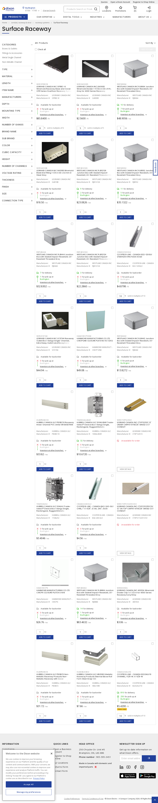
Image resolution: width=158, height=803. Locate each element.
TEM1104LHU (42, 504)
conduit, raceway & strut (21, 22)
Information (10, 743)
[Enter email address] (131, 758)
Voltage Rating (11, 172)
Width (6, 117)
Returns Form (60, 767)
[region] (28, 775)
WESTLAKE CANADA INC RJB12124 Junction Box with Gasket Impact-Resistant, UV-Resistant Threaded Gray (95, 256)
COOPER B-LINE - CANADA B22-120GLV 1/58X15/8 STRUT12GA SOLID (134, 255)
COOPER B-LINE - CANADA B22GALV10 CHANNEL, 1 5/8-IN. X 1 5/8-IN (134, 675)
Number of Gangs (13, 124)
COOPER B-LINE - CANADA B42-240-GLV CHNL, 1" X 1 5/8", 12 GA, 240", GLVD (95, 507)
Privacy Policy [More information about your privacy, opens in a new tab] (39, 778)
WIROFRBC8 (42, 84)
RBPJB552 (121, 168)
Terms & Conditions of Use (92, 799)
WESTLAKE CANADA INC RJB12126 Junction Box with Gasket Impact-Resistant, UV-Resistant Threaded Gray (95, 172)
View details (125, 469)
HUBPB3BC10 (42, 420)
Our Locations (60, 762)
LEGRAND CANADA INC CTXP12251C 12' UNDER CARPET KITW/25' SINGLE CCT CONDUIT (134, 424)
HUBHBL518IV (83, 672)
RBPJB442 (121, 336)
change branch (49, 10)
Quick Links (60, 743)
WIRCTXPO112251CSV (127, 504)
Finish (5, 186)
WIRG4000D (82, 84)
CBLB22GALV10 (124, 672)
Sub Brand (8, 138)
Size (4, 193)
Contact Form (60, 771)
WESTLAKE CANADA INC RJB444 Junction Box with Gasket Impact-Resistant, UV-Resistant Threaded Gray (54, 256)
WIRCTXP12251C (124, 420)
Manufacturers (122, 16)
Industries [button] (96, 16)
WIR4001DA (122, 588)
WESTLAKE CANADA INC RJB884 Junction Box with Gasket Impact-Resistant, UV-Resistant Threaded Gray (95, 592)
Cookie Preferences (72, 799)
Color (6, 145)
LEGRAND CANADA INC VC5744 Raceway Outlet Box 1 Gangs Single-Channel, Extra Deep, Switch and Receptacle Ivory (55, 341)
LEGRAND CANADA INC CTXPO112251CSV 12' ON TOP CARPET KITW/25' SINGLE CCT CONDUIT (135, 508)
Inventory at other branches (52, 114)
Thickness (8, 179)
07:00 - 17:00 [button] (31, 10)
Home (4, 22)
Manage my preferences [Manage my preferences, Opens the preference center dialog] (29, 792)
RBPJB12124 (82, 252)
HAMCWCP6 (42, 588)
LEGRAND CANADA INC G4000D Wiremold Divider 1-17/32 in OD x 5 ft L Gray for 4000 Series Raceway (94, 88)
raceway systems (42, 22)
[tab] (17, 44)
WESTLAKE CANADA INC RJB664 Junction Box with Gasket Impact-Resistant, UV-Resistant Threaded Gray (135, 88)
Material (7, 76)
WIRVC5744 (42, 336)
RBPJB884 (81, 588)
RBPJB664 (121, 84)
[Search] (82, 9)
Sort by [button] (149, 42)
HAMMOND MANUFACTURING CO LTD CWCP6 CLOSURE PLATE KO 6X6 (53, 591)
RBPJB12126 (82, 168)
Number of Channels (14, 166)
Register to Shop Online (143, 2)
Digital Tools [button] (71, 16)
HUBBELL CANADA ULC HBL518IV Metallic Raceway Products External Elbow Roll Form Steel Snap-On (95, 676)
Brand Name (9, 131)
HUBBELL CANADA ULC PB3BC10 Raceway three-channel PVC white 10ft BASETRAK (55, 423)
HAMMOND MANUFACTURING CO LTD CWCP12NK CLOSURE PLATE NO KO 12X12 (95, 339)
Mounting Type (11, 110)
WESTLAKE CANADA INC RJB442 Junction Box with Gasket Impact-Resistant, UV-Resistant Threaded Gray (135, 340)
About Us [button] (143, 16)
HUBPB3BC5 (42, 672)
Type (4, 69)
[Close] (51, 753)
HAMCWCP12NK (84, 336)
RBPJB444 (41, 252)
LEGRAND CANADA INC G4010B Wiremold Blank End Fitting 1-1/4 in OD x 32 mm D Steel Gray (55, 172)
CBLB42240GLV (84, 504)
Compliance (8, 749)
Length (6, 83)
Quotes (104, 2)
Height (6, 159)
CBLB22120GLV (124, 252)
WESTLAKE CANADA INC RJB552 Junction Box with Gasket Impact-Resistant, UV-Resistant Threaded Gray (135, 172)
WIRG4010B (41, 168)
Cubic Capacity (12, 152)
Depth (5, 103)
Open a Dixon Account (120, 2)
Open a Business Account (62, 750)
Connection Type (12, 200)
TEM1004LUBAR (84, 420)
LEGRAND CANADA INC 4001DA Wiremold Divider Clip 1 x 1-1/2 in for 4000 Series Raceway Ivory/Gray (135, 592)
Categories (9, 44)
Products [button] (15, 16)
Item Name (8, 90)
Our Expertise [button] (44, 16)
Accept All (29, 784)
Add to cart (45, 133)
